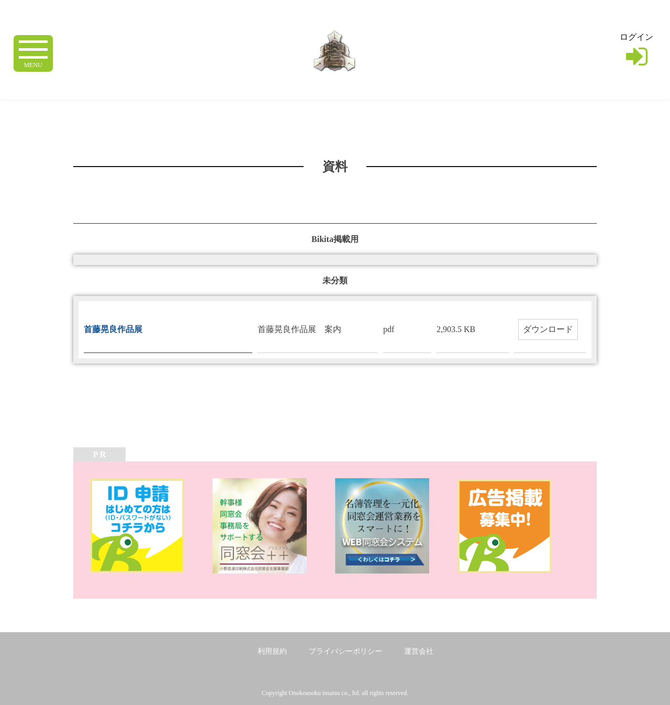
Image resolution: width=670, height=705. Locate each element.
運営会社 (418, 651)
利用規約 (272, 651)
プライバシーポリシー (345, 651)
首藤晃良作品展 (117, 329)
